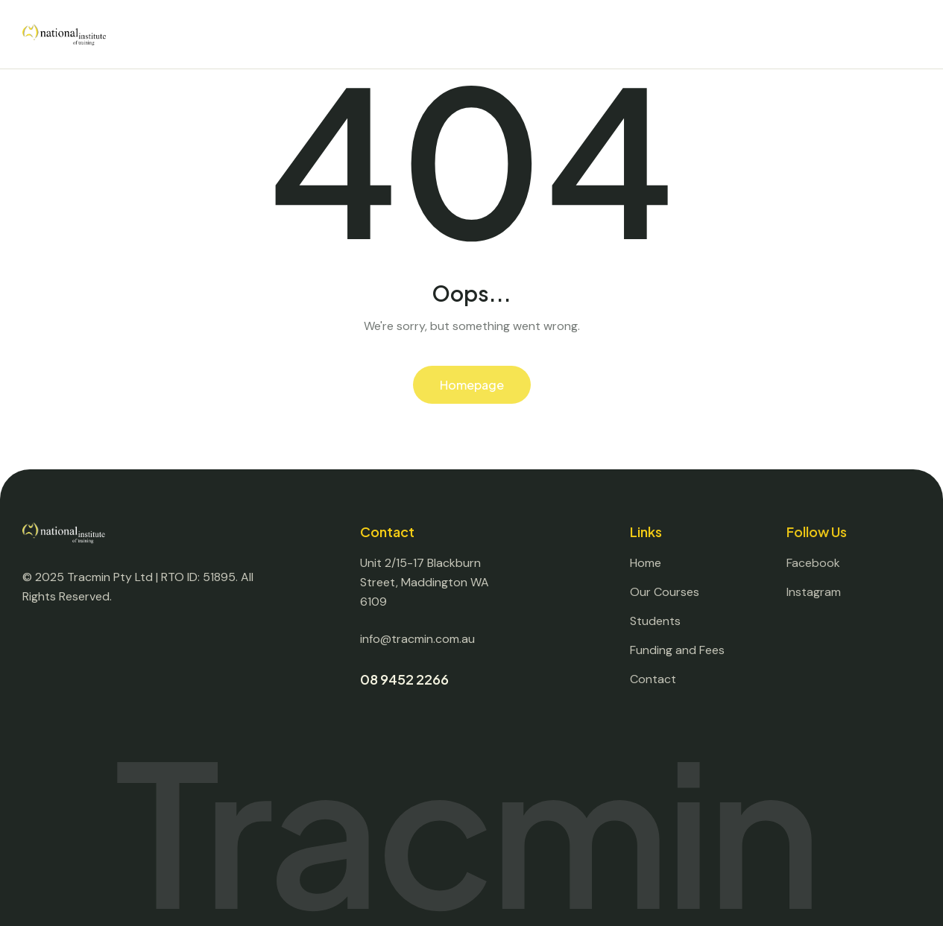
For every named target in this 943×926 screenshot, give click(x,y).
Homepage (472, 385)
